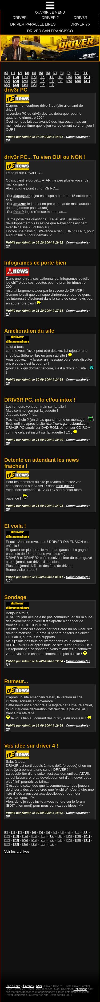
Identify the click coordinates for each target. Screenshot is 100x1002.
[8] (61, 73)
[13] (16, 77)
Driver (20, 17)
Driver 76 (80, 24)
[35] (34, 85)
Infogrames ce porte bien (35, 263)
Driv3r (80, 17)
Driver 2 (50, 17)
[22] (7, 81)
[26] (43, 81)
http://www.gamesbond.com (67, 424)
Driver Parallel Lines (32, 24)
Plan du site (13, 986)
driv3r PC (15, 90)
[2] (20, 73)
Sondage (15, 597)
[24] (25, 81)
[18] (60, 77)
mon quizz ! (65, 486)
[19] (69, 77)
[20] (78, 77)
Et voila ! (15, 526)
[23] (16, 81)
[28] (60, 81)
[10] (76, 73)
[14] (25, 77)
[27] (51, 81)
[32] (7, 85)
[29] (69, 81)
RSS (39, 986)
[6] (48, 73)
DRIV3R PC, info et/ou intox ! (39, 400)
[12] (7, 77)
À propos (28, 986)
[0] (6, 73)
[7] (55, 73)
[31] (87, 81)
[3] (27, 73)
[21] (87, 77)
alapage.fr (21, 196)
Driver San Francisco (50, 31)
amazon (19, 204)
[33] (16, 85)
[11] (86, 73)
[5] (41, 73)
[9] (68, 73)
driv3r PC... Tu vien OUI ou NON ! (45, 157)
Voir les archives (17, 851)
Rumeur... (16, 681)
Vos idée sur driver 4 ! (31, 746)
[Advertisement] (50, 914)
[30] (78, 81)
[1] (13, 73)
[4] (34, 73)
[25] (34, 81)
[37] (51, 85)
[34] (25, 85)
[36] (43, 85)
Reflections (80, 989)
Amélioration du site (29, 331)
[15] (34, 77)
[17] (51, 77)
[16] (43, 77)
